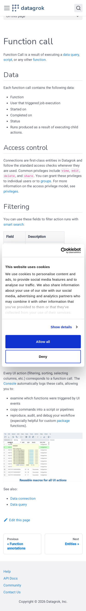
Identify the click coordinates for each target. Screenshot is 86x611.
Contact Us (12, 592)
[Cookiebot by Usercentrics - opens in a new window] (61, 251)
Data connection (23, 498)
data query (71, 55)
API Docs (10, 578)
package (63, 421)
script (7, 60)
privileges (10, 191)
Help (7, 571)
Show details (61, 327)
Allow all (43, 341)
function (39, 60)
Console (9, 383)
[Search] (78, 8)
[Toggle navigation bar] (6, 8)
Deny (43, 357)
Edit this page (16, 520)
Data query (18, 504)
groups (46, 181)
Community (12, 585)
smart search (13, 224)
